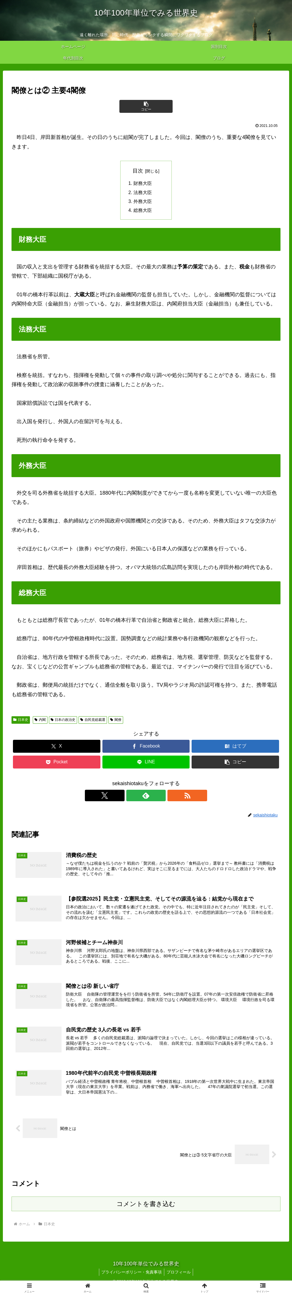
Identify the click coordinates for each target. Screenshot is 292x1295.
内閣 (40, 721)
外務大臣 (142, 202)
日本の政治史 (63, 721)
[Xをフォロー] (133, 797)
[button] (146, 106)
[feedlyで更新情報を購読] (146, 797)
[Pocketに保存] (56, 763)
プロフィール (179, 1277)
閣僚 (115, 721)
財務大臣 (142, 183)
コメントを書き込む (146, 1209)
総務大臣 (142, 211)
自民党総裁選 (92, 721)
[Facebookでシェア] (146, 747)
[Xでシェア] (56, 747)
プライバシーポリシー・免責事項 (131, 1277)
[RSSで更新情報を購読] (159, 797)
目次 (138, 171)
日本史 (20, 721)
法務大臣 (142, 192)
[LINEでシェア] (146, 763)
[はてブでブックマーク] (235, 747)
